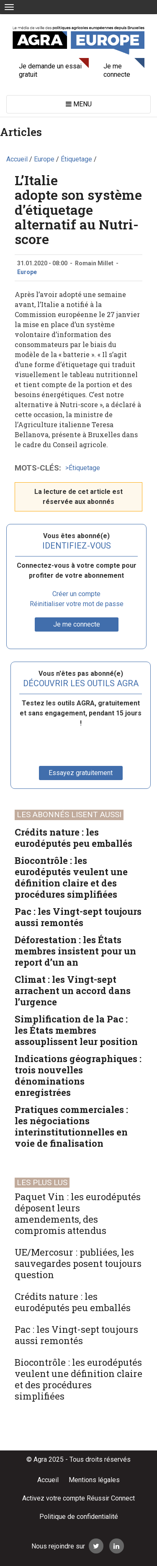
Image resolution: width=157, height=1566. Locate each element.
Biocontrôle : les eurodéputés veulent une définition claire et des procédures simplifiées (71, 877)
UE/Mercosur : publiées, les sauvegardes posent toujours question (78, 1263)
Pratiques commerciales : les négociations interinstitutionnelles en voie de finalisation (71, 1126)
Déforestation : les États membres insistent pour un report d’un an (75, 951)
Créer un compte (76, 594)
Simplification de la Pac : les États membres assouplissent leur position (76, 1030)
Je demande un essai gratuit (50, 70)
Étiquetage (84, 468)
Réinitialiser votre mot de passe (77, 604)
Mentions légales (94, 1480)
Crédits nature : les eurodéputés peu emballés (73, 837)
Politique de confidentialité (78, 1517)
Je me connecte (116, 70)
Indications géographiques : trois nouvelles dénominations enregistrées (78, 1075)
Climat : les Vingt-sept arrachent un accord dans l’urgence (73, 990)
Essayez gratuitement (81, 773)
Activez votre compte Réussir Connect (78, 1498)
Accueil (48, 1480)
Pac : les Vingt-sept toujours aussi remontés (78, 917)
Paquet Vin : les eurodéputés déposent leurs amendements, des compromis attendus (78, 1213)
